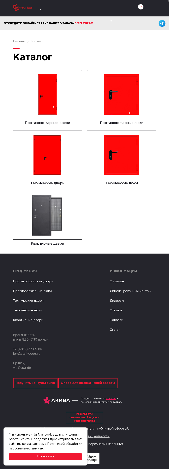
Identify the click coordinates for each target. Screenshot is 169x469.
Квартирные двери (28, 320)
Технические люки (27, 310)
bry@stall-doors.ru (26, 353)
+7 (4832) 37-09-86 (27, 349)
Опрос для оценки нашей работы (88, 383)
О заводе (117, 281)
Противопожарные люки (32, 291)
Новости (116, 320)
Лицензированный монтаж (130, 291)
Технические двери (28, 300)
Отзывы (116, 310)
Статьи (115, 329)
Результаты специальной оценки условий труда (84, 417)
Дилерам (117, 300)
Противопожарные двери (33, 281)
